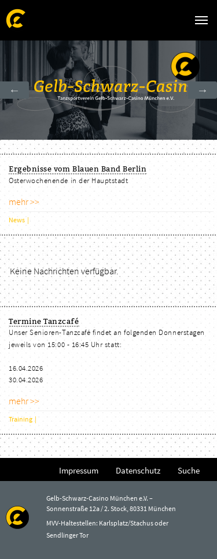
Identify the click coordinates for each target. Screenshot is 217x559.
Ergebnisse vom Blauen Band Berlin (78, 168)
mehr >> (24, 201)
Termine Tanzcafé (44, 321)
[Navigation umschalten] (201, 20)
